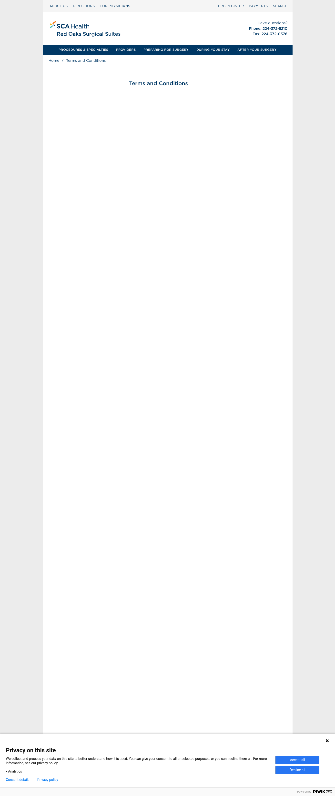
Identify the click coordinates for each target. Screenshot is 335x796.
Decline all (297, 770)
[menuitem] (59, 6)
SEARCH (280, 6)
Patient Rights (132, 726)
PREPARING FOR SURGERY (165, 50)
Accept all (297, 760)
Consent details (18, 780)
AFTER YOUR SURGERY (256, 50)
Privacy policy (47, 780)
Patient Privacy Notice (139, 731)
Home (54, 60)
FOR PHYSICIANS (115, 6)
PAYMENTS (258, 6)
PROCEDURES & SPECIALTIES (83, 50)
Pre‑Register (231, 6)
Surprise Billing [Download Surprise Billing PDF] (136, 721)
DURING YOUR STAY (213, 50)
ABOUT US (59, 6)
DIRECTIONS (84, 6)
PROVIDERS (126, 50)
